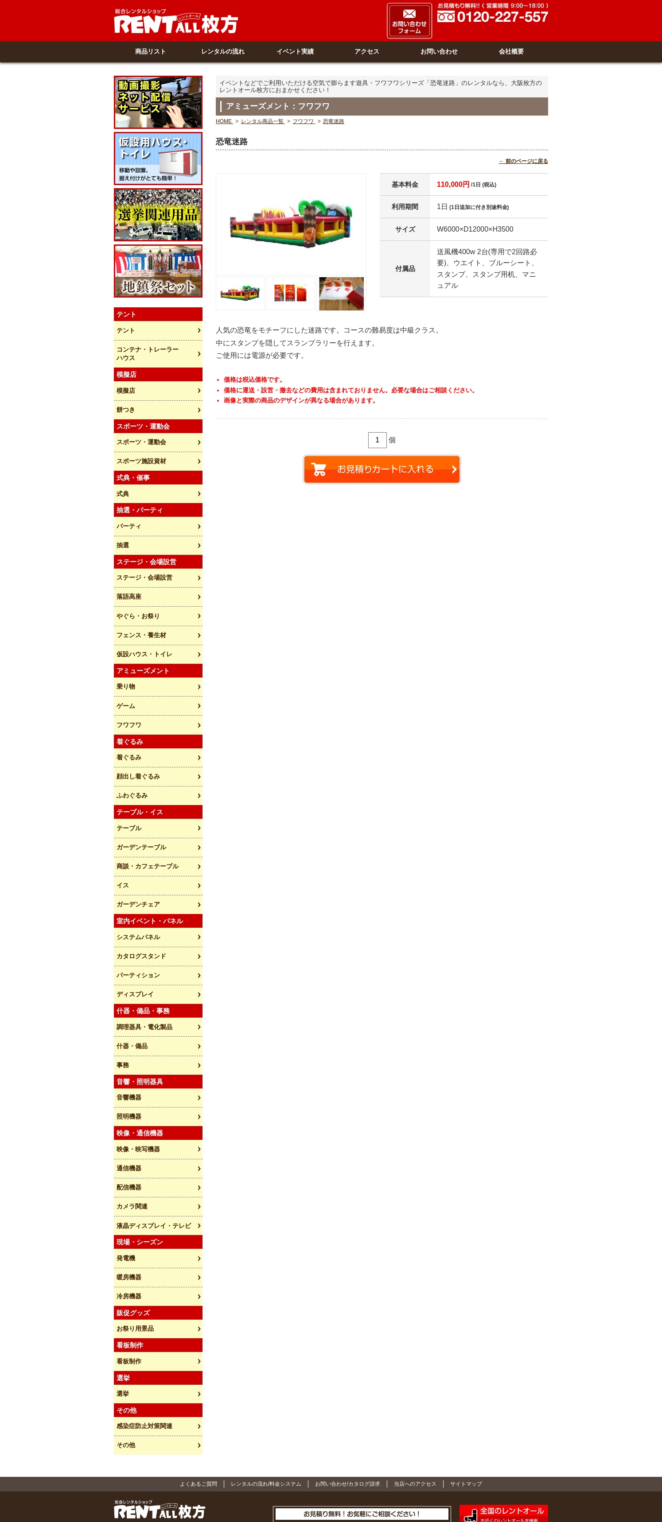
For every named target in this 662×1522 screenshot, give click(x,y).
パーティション (138, 937)
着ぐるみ (128, 731)
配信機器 (128, 1139)
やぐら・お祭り (138, 596)
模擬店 (125, 382)
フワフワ (128, 700)
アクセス (366, 50)
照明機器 (128, 1072)
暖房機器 (128, 1224)
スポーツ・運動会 (141, 431)
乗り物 (125, 664)
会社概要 (511, 50)
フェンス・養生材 (141, 615)
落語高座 (128, 578)
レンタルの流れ (223, 50)
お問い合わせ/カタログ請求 (347, 1424)
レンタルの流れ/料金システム (266, 1424)
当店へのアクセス (415, 1424)
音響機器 (128, 1053)
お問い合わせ (439, 50)
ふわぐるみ (131, 767)
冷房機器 (128, 1242)
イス (122, 852)
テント (125, 324)
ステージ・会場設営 (144, 561)
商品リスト (150, 50)
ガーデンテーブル (141, 816)
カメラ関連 (131, 1157)
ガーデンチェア (138, 870)
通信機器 (128, 1121)
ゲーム (125, 681)
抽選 (122, 529)
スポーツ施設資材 (141, 449)
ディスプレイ (134, 955)
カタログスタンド (141, 919)
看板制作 (128, 1305)
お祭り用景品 (134, 1273)
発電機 (125, 1206)
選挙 (122, 1336)
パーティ (128, 511)
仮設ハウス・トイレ (144, 632)
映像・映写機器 (138, 1103)
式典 (122, 480)
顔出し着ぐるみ (138, 749)
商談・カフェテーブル (147, 834)
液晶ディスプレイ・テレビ (153, 1175)
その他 (125, 1385)
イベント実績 (295, 50)
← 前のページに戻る (523, 160)
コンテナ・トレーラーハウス (147, 346)
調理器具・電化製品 (144, 987)
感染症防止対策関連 (144, 1367)
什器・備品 (131, 1004)
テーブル (128, 798)
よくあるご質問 (198, 1424)
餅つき (125, 399)
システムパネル (138, 901)
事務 (122, 1022)
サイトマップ (466, 1424)
